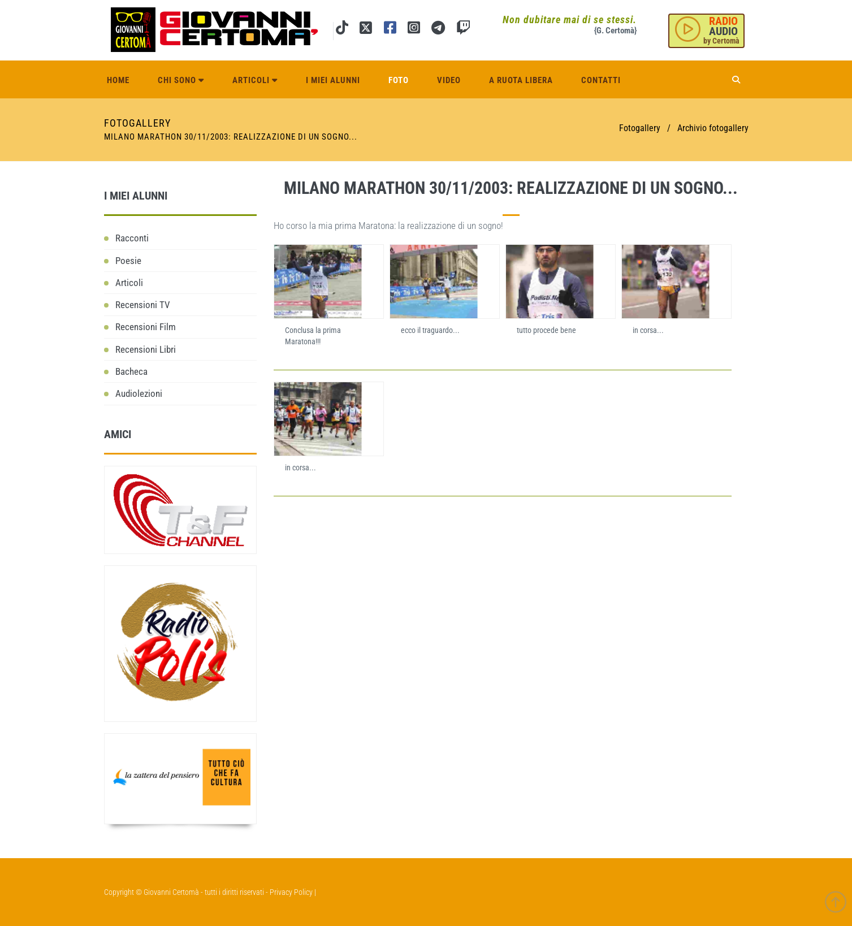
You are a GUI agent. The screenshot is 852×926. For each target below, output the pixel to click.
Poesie (128, 260)
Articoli (255, 80)
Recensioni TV (142, 304)
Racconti (132, 238)
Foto (398, 80)
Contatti (601, 80)
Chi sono (181, 80)
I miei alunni (333, 80)
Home (118, 80)
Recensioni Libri (145, 349)
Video (449, 80)
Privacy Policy (291, 892)
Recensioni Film (145, 326)
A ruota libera (521, 80)
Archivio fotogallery (713, 128)
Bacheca (131, 371)
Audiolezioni (138, 393)
